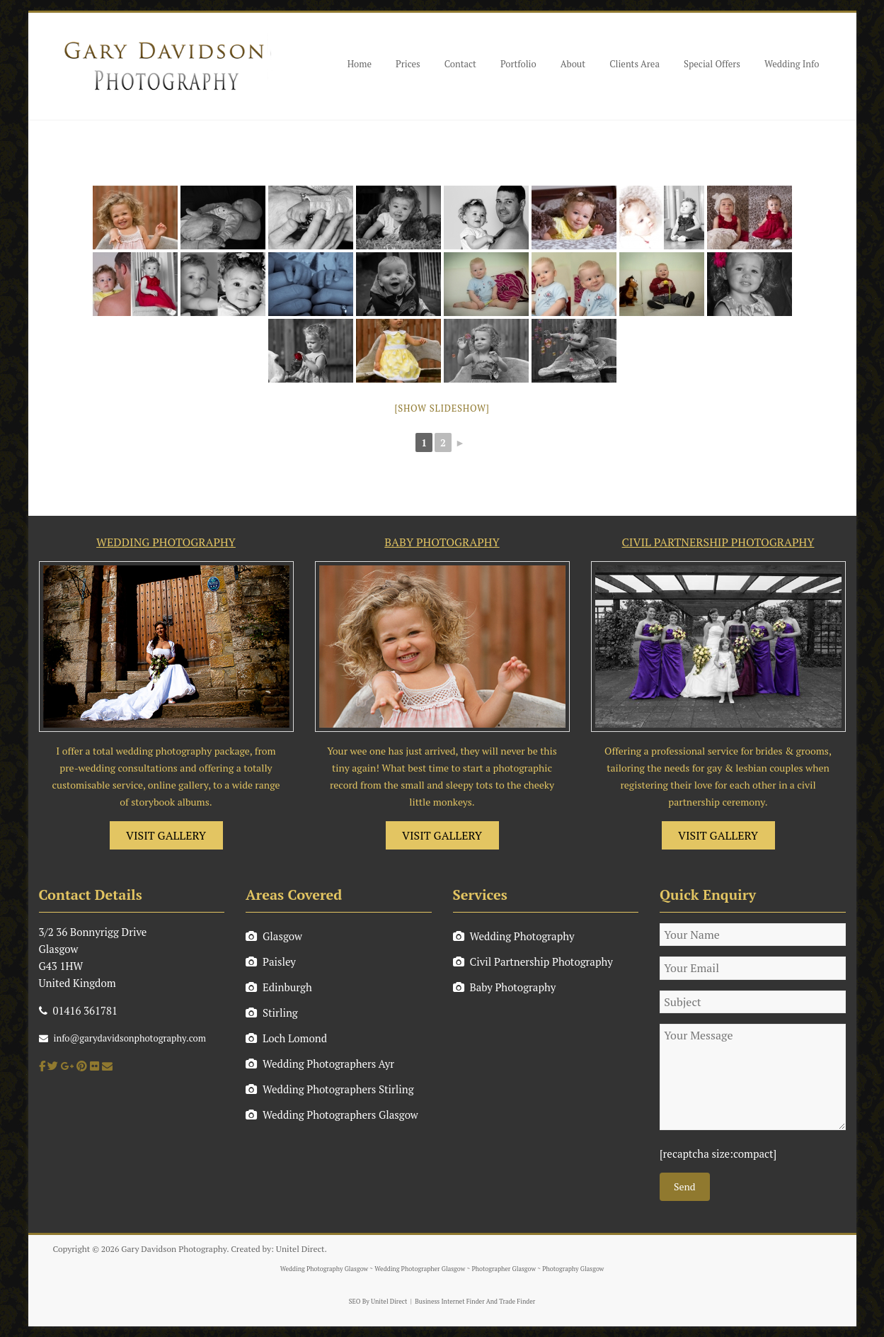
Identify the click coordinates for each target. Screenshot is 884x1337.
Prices (408, 63)
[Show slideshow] (441, 408)
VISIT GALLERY (166, 835)
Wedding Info (792, 63)
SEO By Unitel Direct (378, 1301)
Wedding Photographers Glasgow (332, 1114)
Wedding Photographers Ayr (320, 1063)
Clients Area (634, 63)
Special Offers (712, 63)
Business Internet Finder (449, 1301)
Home (360, 63)
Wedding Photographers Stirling (330, 1089)
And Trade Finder (510, 1301)
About (573, 63)
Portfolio (518, 63)
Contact (460, 63)
